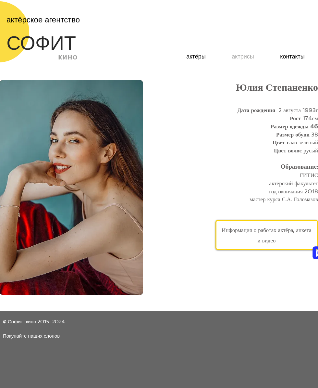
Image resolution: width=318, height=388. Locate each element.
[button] (71, 187)
